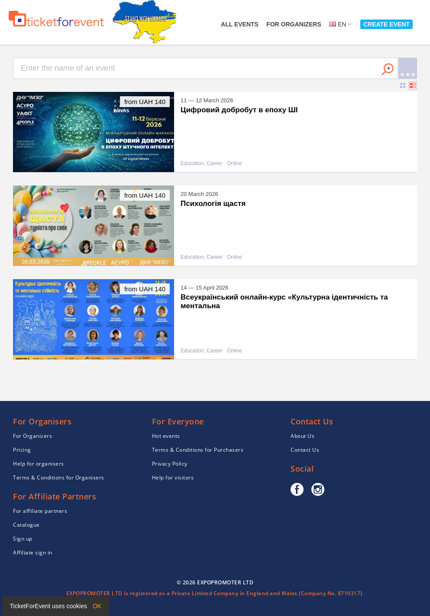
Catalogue (26, 524)
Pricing (22, 449)
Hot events (166, 436)
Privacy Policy (170, 463)
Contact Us (305, 449)
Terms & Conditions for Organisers (58, 477)
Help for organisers (38, 463)
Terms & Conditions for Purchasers (198, 449)
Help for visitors (173, 477)
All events (240, 24)
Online (234, 163)
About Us (302, 436)
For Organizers (293, 24)
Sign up (22, 538)
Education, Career (202, 163)
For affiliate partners (40, 511)
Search (388, 69)
